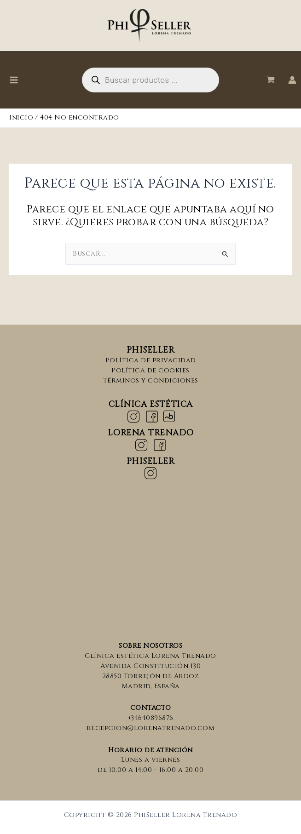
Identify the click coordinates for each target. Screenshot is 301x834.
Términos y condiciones (150, 380)
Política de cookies (150, 370)
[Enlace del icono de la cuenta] (292, 80)
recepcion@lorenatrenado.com (151, 728)
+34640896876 (151, 718)
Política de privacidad (150, 360)
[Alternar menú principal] (14, 79)
